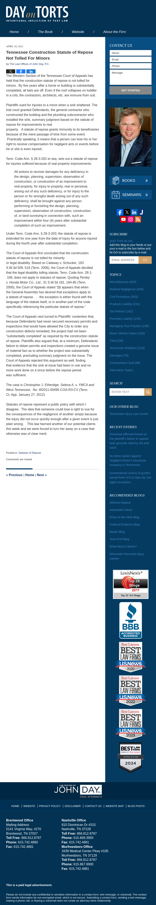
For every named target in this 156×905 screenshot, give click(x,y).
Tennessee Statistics (126, 345)
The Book (45, 32)
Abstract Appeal (119, 492)
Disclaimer (73, 793)
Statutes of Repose (29, 452)
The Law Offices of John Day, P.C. (57, 896)
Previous (14, 475)
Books (128, 181)
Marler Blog (116, 520)
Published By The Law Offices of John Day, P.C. (126, 13)
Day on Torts (37, 14)
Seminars (131, 195)
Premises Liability (124, 317)
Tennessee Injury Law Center (127, 410)
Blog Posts (134, 793)
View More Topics (120, 367)
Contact (86, 42)
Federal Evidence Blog (123, 513)
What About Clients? (122, 535)
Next (42, 475)
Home (14, 32)
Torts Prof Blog (118, 528)
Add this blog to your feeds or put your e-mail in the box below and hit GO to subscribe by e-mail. (130, 248)
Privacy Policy (52, 793)
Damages (118, 352)
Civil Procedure (122, 295)
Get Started (130, 90)
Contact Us (93, 793)
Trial (115, 338)
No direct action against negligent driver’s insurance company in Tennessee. (130, 451)
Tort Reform (120, 310)
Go (145, 259)
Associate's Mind (120, 499)
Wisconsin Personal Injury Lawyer (125, 544)
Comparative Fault (124, 359)
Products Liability (123, 302)
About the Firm (114, 32)
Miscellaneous (122, 281)
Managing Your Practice (128, 324)
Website (78, 32)
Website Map (113, 793)
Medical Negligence (125, 288)
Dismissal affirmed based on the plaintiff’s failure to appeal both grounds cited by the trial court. (129, 435)
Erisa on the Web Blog (123, 506)
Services (52, 42)
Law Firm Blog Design (130, 896)
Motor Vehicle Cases (126, 331)
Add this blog (120, 241)
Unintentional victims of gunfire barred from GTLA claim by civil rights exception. (129, 468)
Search (148, 389)
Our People (18, 42)
